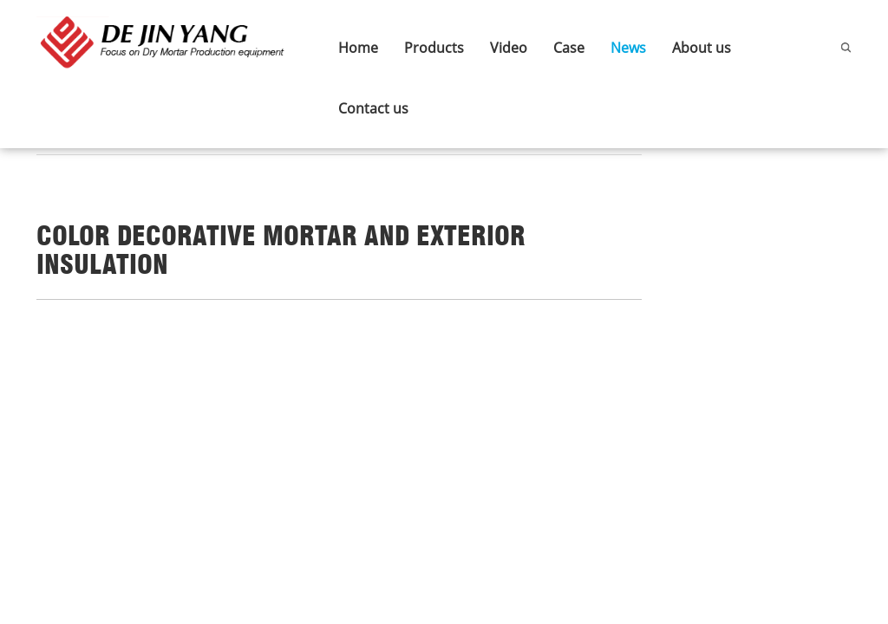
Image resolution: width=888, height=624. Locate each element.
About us (701, 47)
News (628, 47)
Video (508, 47)
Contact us (373, 108)
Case (568, 47)
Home (358, 47)
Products (434, 47)
